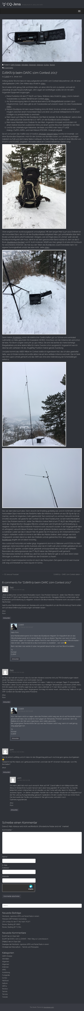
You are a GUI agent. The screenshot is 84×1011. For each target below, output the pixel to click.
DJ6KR (6, 76)
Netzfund (5, 980)
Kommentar (7, 830)
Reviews (5, 989)
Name (5, 857)
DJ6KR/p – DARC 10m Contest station (68, 574)
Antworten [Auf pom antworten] (6, 772)
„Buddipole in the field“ (16, 242)
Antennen (40, 65)
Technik (52, 65)
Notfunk (5, 983)
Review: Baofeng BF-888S (11, 924)
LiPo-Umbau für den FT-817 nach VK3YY (16, 922)
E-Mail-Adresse (6, 866)
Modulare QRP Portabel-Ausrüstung (14, 919)
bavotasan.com (49, 1007)
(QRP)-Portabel (16, 65)
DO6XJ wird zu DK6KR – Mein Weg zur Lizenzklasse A (29, 939)
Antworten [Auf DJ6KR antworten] (15, 659)
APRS (4, 970)
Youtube (5, 997)
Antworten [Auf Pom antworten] (6, 618)
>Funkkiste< (17, 337)
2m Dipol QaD (14, 936)
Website (5, 876)
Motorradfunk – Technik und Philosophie (24, 947)
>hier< (43, 83)
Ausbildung (6, 972)
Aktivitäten (24, 65)
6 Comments (8, 68)
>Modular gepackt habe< (48, 134)
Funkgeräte (6, 975)
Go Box (46, 65)
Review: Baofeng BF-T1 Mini (11, 927)
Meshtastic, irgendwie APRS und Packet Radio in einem (20, 916)
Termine (5, 994)
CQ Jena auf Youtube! (10, 574)
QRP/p (4, 986)
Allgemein (32, 65)
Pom (12, 587)
